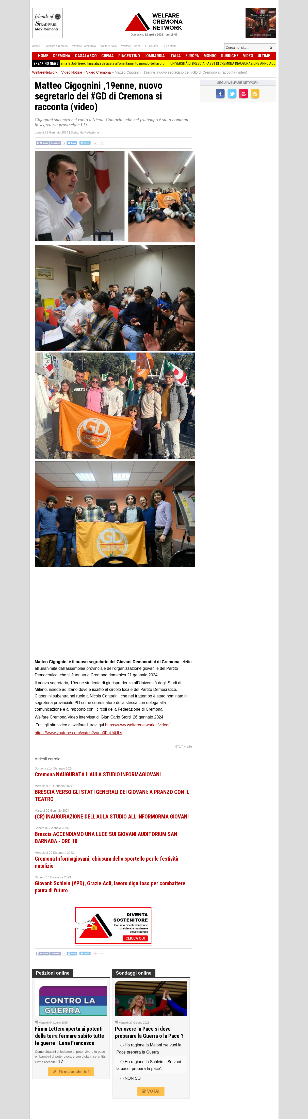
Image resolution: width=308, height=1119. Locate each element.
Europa (192, 55)
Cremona (61, 55)
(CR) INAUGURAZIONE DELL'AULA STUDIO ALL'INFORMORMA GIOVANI (112, 816)
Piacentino (129, 55)
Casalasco (86, 55)
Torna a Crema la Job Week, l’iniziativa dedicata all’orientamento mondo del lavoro (111, 63)
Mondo (210, 55)
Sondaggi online (134, 973)
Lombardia (154, 55)
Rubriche (229, 55)
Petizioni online (53, 973)
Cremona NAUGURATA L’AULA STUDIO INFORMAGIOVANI (98, 774)
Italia (175, 55)
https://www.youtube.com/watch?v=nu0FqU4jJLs (78, 733)
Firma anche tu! (71, 1072)
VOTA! (150, 1091)
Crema (107, 55)
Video (248, 55)
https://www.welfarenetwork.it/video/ (137, 725)
